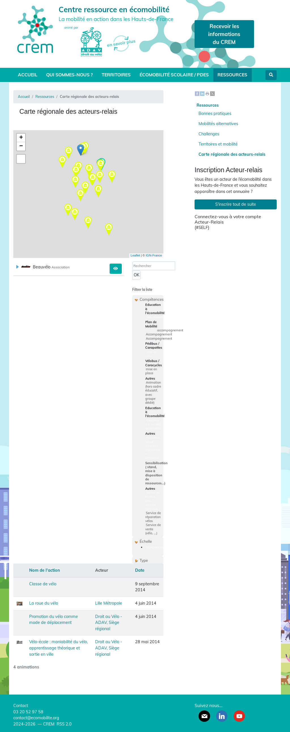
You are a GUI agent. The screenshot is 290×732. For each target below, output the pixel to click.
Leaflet (135, 255)
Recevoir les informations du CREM (224, 34)
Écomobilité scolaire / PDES (174, 74)
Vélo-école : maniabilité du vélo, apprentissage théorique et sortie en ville (58, 648)
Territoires (116, 74)
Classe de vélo (42, 583)
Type (144, 560)
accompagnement (170, 330)
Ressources (232, 74)
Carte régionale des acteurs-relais (232, 154)
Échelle (146, 541)
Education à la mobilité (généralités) (153, 424)
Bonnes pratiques (215, 113)
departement (155, 547)
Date (139, 570)
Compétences (152, 299)
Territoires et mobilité (218, 144)
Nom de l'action (44, 570)
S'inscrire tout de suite (235, 204)
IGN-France (154, 255)
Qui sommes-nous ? (69, 74)
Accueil (27, 74)
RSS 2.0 (64, 724)
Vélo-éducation (156, 317)
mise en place (150, 353)
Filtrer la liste (142, 289)
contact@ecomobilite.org (36, 717)
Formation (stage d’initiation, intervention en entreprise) (152, 448)
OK (136, 274)
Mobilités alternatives (218, 123)
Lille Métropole (108, 603)
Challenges (209, 133)
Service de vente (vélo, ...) (153, 529)
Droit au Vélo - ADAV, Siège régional (108, 622)
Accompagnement (159, 334)
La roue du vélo (43, 603)
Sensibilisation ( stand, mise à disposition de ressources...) (156, 473)
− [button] (21, 146)
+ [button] (21, 138)
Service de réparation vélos (153, 517)
